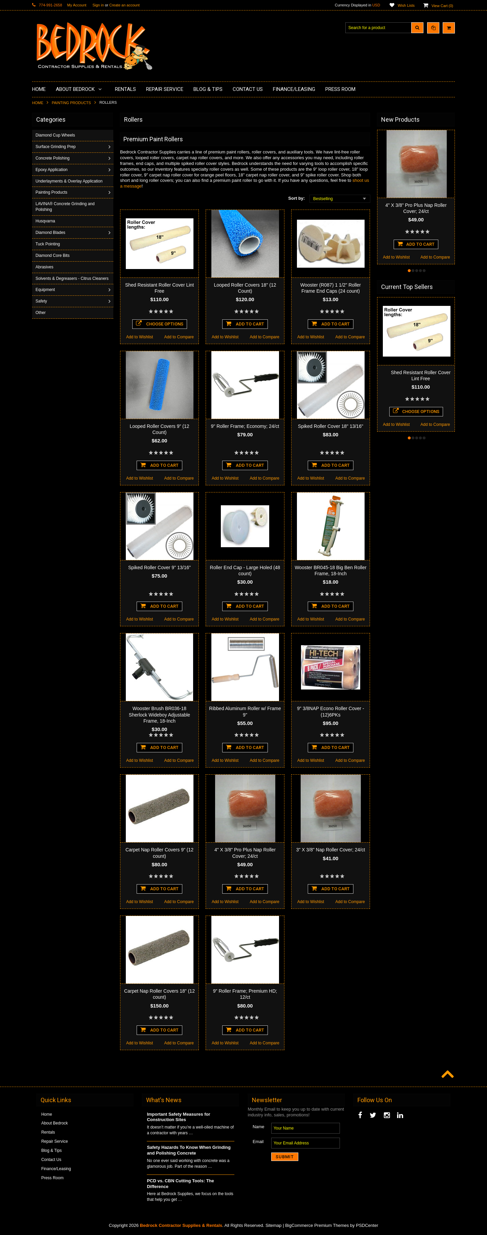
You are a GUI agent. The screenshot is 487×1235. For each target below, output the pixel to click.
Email (258, 1141)
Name (258, 1126)
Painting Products (71, 103)
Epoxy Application (52, 169)
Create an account (124, 5)
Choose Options (159, 323)
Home (37, 103)
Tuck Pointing (48, 244)
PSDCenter (367, 1225)
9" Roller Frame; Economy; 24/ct (245, 426)
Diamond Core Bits (53, 255)
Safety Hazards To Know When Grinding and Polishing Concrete (189, 1150)
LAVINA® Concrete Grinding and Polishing (65, 206)
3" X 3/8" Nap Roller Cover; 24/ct (330, 849)
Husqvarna (46, 221)
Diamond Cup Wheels (56, 135)
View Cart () (442, 6)
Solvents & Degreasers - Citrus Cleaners (64, 281)
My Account (77, 5)
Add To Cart (245, 323)
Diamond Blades (51, 232)
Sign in (98, 5)
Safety (42, 307)
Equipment (45, 295)
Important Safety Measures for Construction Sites (178, 1117)
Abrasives (45, 267)
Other (41, 318)
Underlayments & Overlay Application (69, 181)
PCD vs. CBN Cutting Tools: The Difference (180, 1183)
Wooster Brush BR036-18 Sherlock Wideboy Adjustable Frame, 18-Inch (159, 714)
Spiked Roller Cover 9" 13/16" (159, 567)
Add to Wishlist (139, 337)
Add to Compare (179, 337)
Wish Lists (406, 5)
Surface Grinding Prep (56, 146)
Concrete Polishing (53, 158)
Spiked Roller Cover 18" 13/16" (330, 426)
